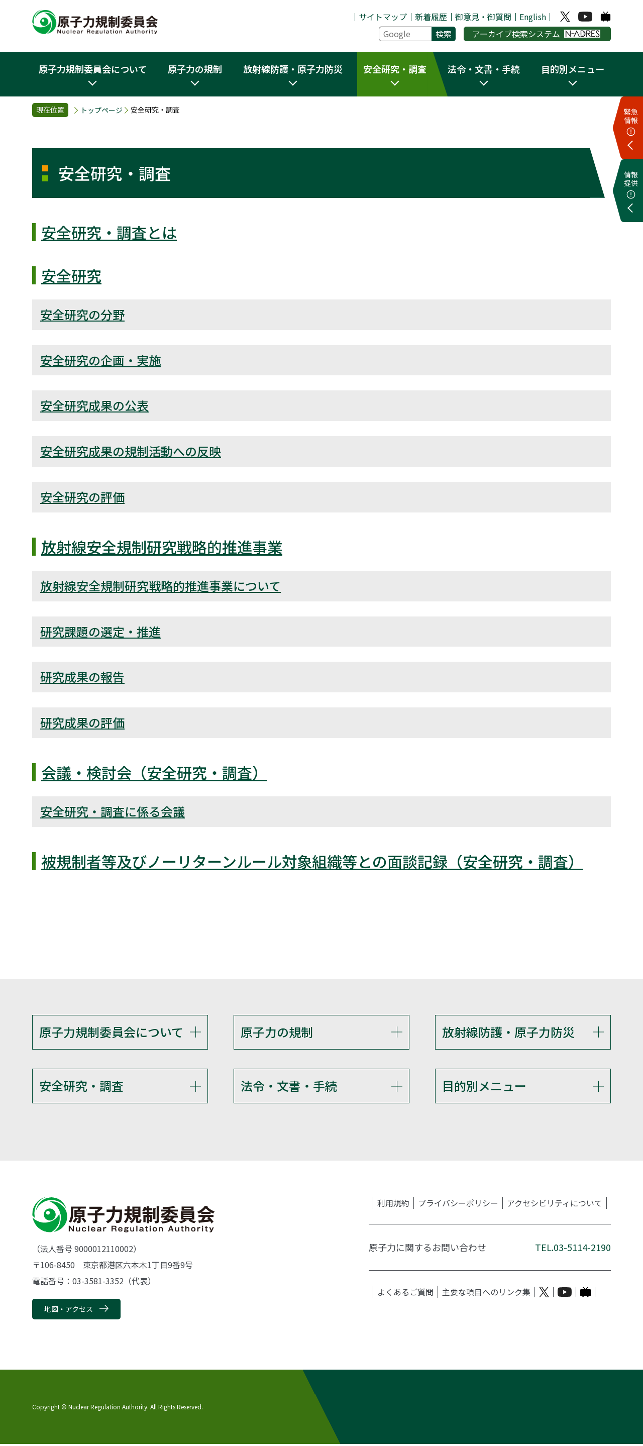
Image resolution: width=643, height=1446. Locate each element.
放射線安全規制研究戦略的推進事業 (161, 547)
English (532, 17)
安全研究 (71, 275)
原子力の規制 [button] (195, 68)
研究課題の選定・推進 (100, 631)
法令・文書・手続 (289, 1086)
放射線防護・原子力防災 (508, 1032)
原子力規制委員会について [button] (93, 68)
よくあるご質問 (405, 1294)
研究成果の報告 (82, 676)
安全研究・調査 (81, 1086)
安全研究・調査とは (109, 232)
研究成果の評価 (82, 722)
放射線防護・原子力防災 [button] (293, 68)
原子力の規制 (277, 1032)
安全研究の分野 (82, 314)
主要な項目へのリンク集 (486, 1294)
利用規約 (393, 1205)
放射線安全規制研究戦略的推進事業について (160, 585)
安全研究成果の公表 (94, 405)
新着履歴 (431, 17)
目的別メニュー (484, 1086)
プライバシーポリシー (458, 1205)
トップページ (101, 110)
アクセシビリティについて (554, 1205)
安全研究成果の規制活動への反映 (130, 451)
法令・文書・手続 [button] (484, 68)
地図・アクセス (68, 1310)
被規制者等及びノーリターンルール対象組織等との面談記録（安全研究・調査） (312, 861)
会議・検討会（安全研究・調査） (154, 772)
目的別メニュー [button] (572, 68)
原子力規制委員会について (111, 1032)
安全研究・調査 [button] (394, 68)
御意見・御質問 (483, 17)
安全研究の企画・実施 (100, 360)
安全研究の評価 (82, 496)
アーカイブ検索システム (536, 34)
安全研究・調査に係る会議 (112, 811)
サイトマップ (383, 17)
